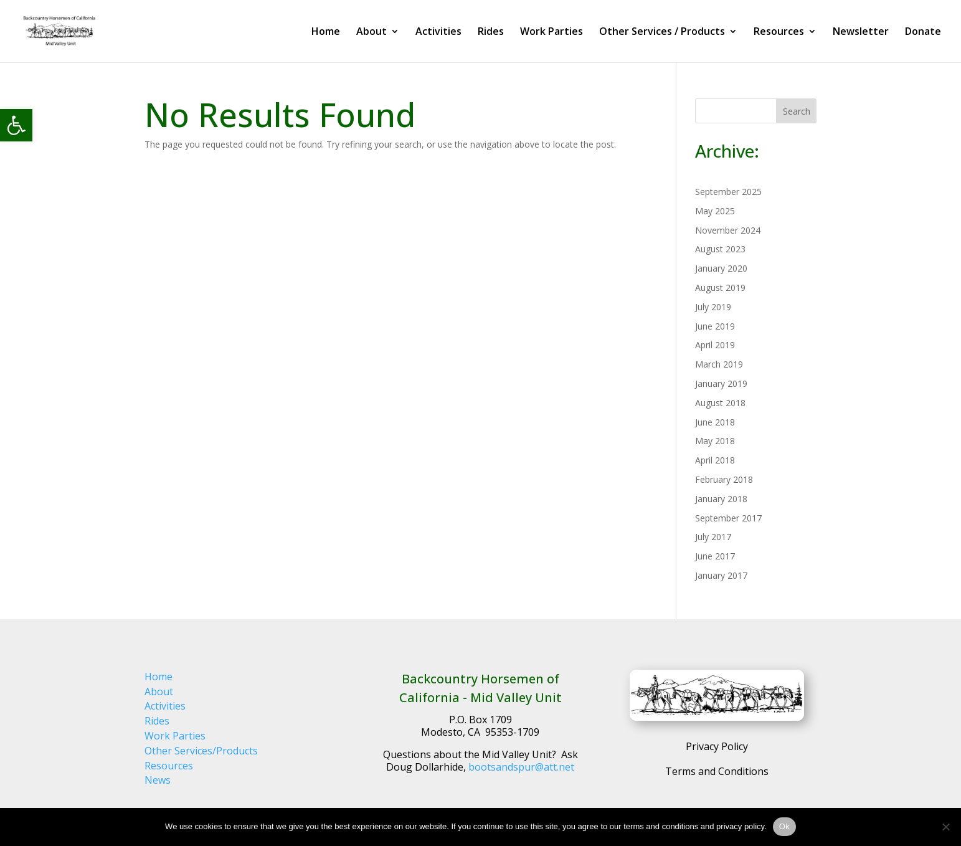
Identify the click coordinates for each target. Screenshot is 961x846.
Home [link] (325, 32)
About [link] (371, 32)
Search (796, 111)
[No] (945, 826)
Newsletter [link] (861, 32)
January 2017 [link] (721, 575)
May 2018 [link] (715, 441)
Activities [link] (438, 32)
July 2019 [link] (713, 307)
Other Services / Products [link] (662, 32)
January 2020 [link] (721, 268)
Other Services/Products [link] (201, 751)
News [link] (157, 780)
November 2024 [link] (727, 230)
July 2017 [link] (713, 537)
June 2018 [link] (715, 422)
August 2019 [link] (720, 287)
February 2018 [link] (724, 479)
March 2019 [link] (719, 364)
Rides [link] (491, 32)
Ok (784, 826)
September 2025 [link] (728, 191)
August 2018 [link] (720, 403)
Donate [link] (923, 32)
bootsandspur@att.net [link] (521, 767)
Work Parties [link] (551, 32)
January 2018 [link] (721, 499)
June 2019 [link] (715, 326)
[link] (16, 125)
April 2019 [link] (715, 345)
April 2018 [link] (715, 460)
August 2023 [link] (720, 249)
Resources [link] (779, 32)
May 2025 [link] (715, 211)
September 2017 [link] (728, 518)
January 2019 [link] (721, 383)
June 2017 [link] (715, 556)
